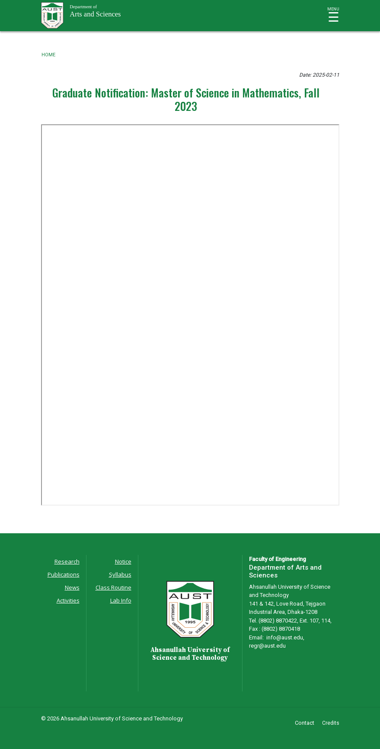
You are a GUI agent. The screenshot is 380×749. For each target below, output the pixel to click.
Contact (304, 723)
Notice (123, 561)
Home (48, 55)
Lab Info (120, 600)
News (72, 587)
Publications (64, 574)
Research (67, 561)
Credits (330, 723)
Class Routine (113, 587)
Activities (68, 600)
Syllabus (120, 574)
